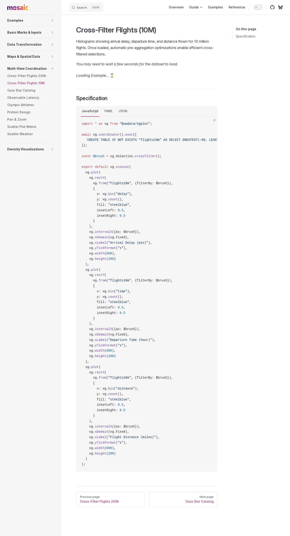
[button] (30, 20)
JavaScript (90, 111)
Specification (245, 36)
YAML (108, 111)
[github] (272, 7)
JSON (122, 111)
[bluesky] (280, 7)
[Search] (86, 7)
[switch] (258, 7)
